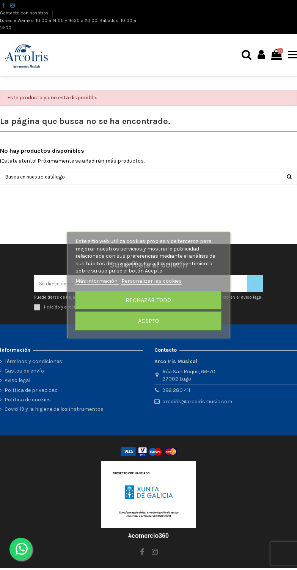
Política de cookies (28, 402)
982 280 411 (176, 393)
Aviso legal (17, 383)
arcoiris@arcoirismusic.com (197, 404)
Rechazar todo (148, 300)
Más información (97, 281)
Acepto (148, 320)
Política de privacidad (31, 392)
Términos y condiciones (33, 364)
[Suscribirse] (255, 285)
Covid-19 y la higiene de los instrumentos (54, 411)
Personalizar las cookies (151, 281)
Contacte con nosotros (25, 13)
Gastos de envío (24, 373)
